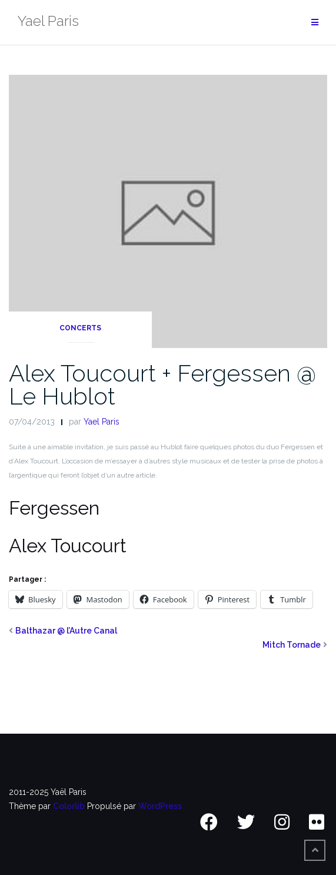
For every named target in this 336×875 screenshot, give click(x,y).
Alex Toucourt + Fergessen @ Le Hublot (162, 384)
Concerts (80, 328)
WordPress (160, 806)
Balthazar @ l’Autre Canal (66, 630)
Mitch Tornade (291, 644)
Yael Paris (101, 421)
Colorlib (69, 806)
